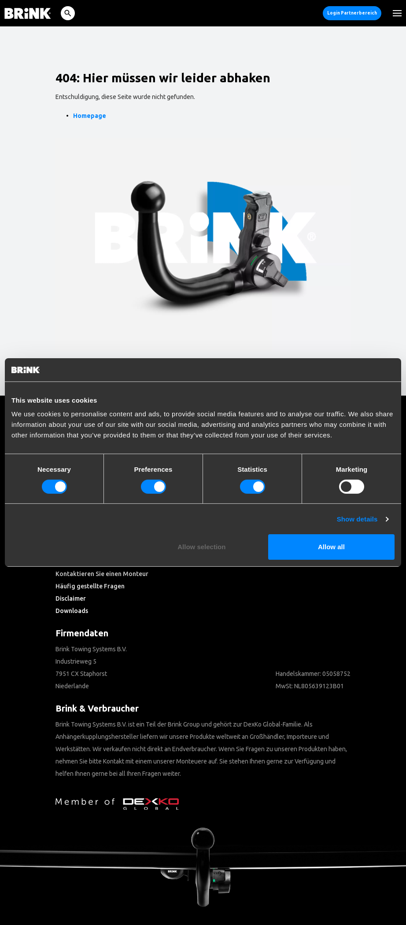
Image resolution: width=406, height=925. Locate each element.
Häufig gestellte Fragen (90, 586)
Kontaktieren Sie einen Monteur (101, 573)
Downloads (71, 610)
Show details (357, 519)
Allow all (331, 547)
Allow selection (201, 547)
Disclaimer (70, 598)
